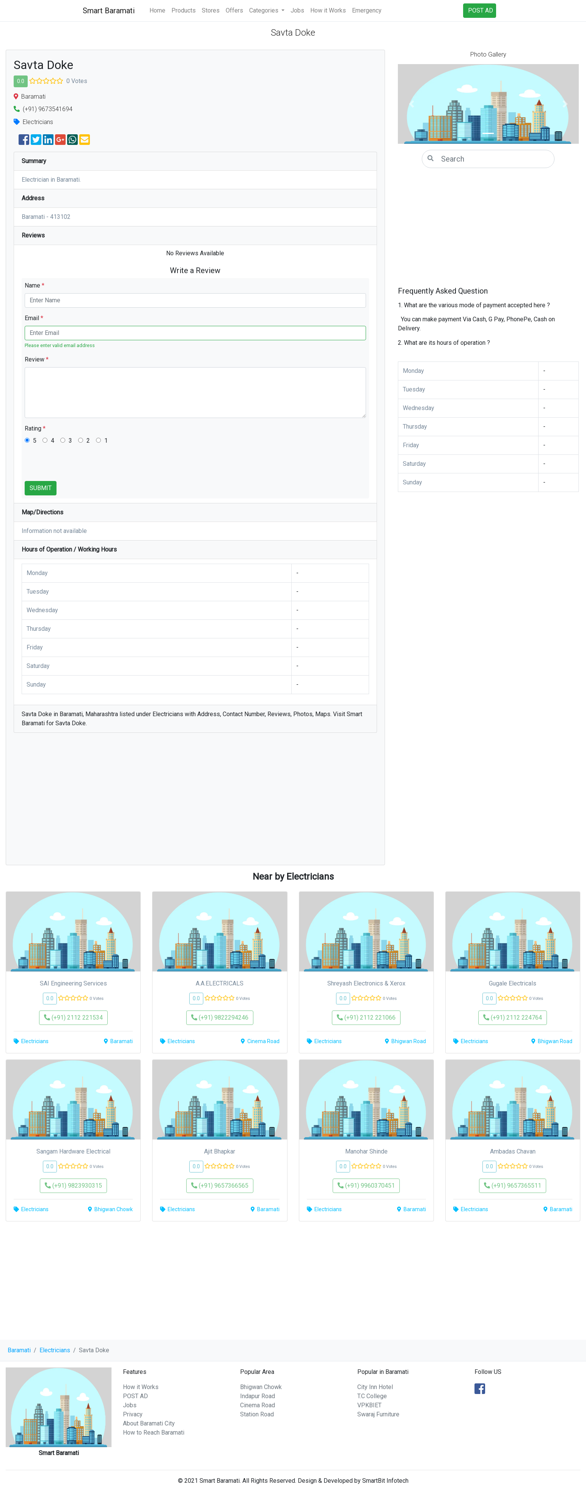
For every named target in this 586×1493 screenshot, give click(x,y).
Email (34, 318)
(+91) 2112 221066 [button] (366, 1017)
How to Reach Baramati (153, 1432)
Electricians (54, 1350)
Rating (35, 428)
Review (37, 359)
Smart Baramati (109, 10)
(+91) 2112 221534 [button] (73, 1017)
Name (34, 285)
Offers (234, 10)
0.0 (20, 81)
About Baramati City (149, 1423)
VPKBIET (369, 1405)
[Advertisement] (195, 803)
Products (183, 10)
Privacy (133, 1414)
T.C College (372, 1396)
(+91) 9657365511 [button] (512, 1185)
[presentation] (82, 466)
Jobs (297, 10)
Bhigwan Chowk (261, 1387)
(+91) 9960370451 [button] (366, 1185)
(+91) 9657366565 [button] (219, 1185)
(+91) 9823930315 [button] (73, 1185)
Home (157, 10)
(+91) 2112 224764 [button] (512, 1017)
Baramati (19, 1350)
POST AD (135, 1396)
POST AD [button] (480, 10)
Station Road (257, 1414)
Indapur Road (257, 1396)
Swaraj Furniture (378, 1414)
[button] (411, 104)
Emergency (367, 10)
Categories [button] (264, 10)
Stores (211, 10)
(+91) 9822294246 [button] (219, 1017)
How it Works (328, 10)
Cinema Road (257, 1405)
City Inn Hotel (375, 1387)
